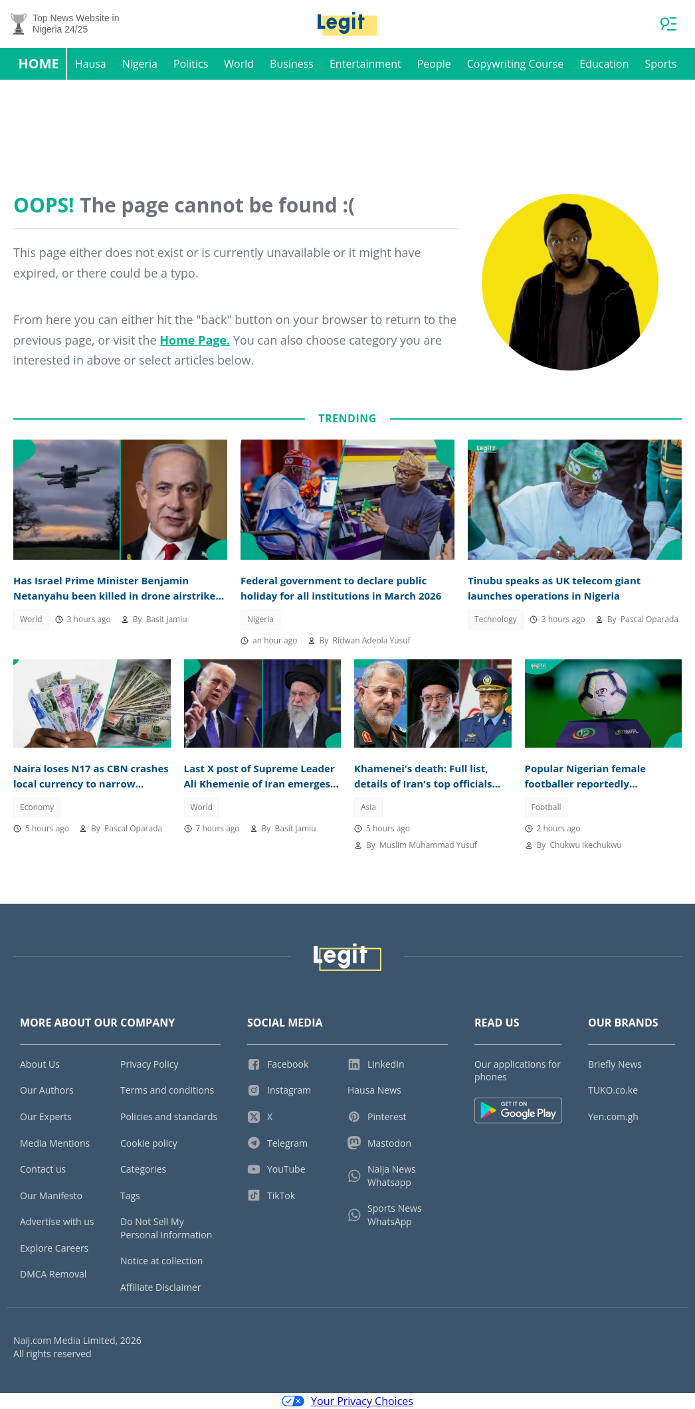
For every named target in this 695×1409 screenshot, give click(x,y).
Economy (37, 807)
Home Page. (194, 340)
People (434, 63)
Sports (660, 63)
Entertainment (365, 63)
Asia (368, 807)
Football (546, 807)
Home (38, 63)
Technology (495, 619)
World (239, 63)
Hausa (90, 63)
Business (292, 63)
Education (604, 63)
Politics (190, 63)
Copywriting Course (515, 63)
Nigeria (139, 63)
